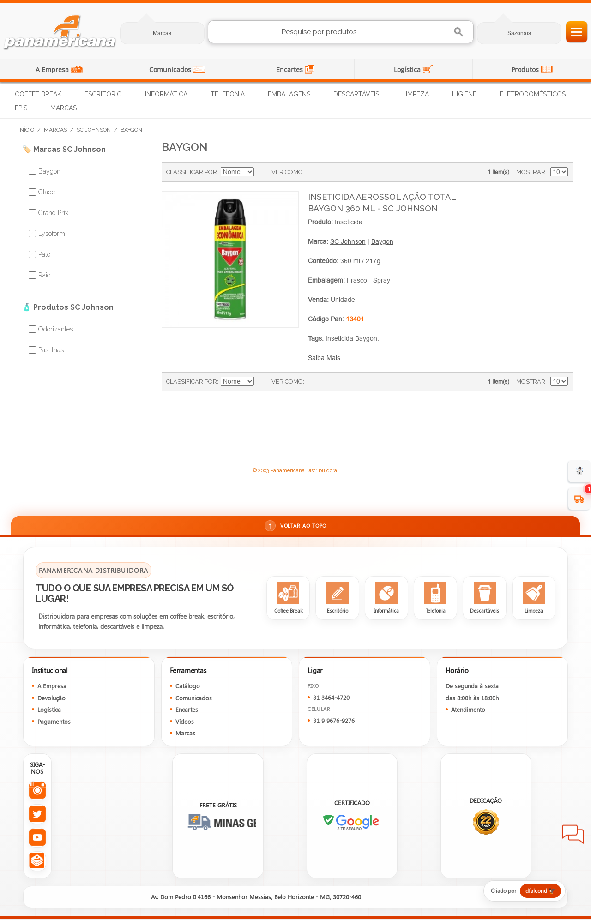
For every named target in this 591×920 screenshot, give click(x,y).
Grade (313, 172)
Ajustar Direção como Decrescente (262, 172)
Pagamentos (54, 722)
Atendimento (468, 711)
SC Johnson (94, 129)
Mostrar (530, 171)
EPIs (21, 108)
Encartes (290, 69)
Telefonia (228, 94)
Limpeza (415, 94)
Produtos (526, 69)
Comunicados (171, 69)
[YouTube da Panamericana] (37, 839)
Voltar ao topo (295, 526)
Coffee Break (38, 94)
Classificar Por (191, 171)
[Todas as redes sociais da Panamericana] (37, 862)
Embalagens (289, 94)
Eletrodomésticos (533, 94)
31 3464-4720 (331, 698)
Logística (408, 69)
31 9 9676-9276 (334, 722)
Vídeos (184, 722)
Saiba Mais (324, 357)
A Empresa (53, 69)
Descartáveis (356, 94)
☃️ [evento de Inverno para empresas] (580, 471)
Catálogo (187, 687)
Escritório (103, 94)
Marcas (162, 33)
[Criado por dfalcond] (520, 892)
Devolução (51, 699)
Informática (166, 94)
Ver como (287, 171)
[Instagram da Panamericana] (37, 792)
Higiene (464, 94)
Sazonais (519, 33)
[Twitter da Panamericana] (37, 815)
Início (26, 129)
